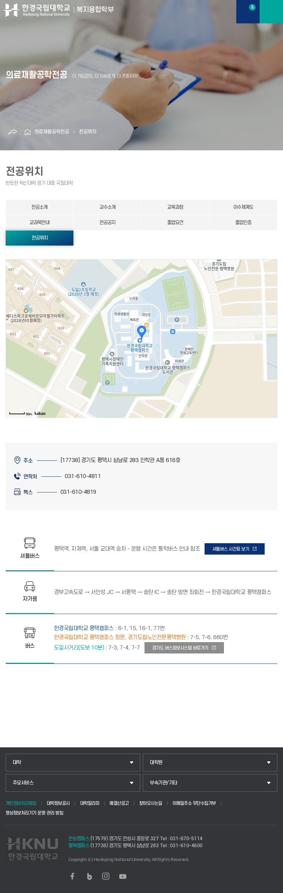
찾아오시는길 (150, 803)
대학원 (156, 762)
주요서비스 (23, 783)
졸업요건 (175, 223)
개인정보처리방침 (21, 803)
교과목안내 (39, 223)
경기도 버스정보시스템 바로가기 (180, 647)
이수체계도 (243, 207)
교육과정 (175, 207)
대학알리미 (89, 803)
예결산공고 (119, 803)
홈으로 (27, 132)
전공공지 (107, 223)
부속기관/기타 (163, 783)
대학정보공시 (58, 803)
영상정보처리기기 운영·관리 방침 (34, 812)
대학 (17, 762)
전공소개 (39, 207)
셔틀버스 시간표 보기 (230, 549)
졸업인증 (243, 223)
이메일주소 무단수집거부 (194, 803)
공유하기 (12, 132)
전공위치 (87, 132)
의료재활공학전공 (51, 132)
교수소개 (107, 207)
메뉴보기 (271, 11)
